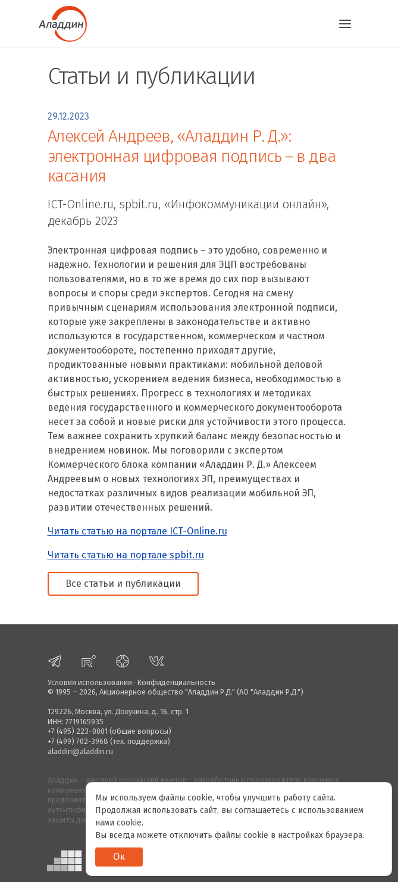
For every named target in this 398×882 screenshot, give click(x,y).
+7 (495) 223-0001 (78, 731)
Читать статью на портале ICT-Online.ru (137, 531)
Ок (119, 856)
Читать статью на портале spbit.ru (126, 555)
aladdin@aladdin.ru (80, 751)
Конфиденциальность (176, 682)
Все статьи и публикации (123, 583)
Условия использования (90, 682)
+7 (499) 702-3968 (78, 741)
